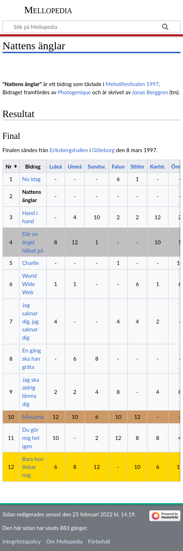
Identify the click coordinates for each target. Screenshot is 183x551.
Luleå (55, 166)
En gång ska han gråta (31, 358)
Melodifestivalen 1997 (132, 84)
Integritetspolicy (21, 541)
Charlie (30, 263)
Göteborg (103, 150)
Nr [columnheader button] (8, 166)
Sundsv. (97, 166)
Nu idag (31, 179)
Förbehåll (99, 541)
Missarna (32, 417)
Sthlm (137, 166)
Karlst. (157, 166)
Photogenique (74, 92)
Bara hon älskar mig (32, 467)
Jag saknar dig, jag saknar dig (30, 321)
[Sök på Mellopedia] (91, 26)
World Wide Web (29, 283)
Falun (118, 166)
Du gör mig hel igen (30, 437)
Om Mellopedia (64, 541)
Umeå (75, 166)
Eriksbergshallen (68, 150)
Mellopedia (48, 9)
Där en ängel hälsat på (32, 242)
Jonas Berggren (150, 92)
